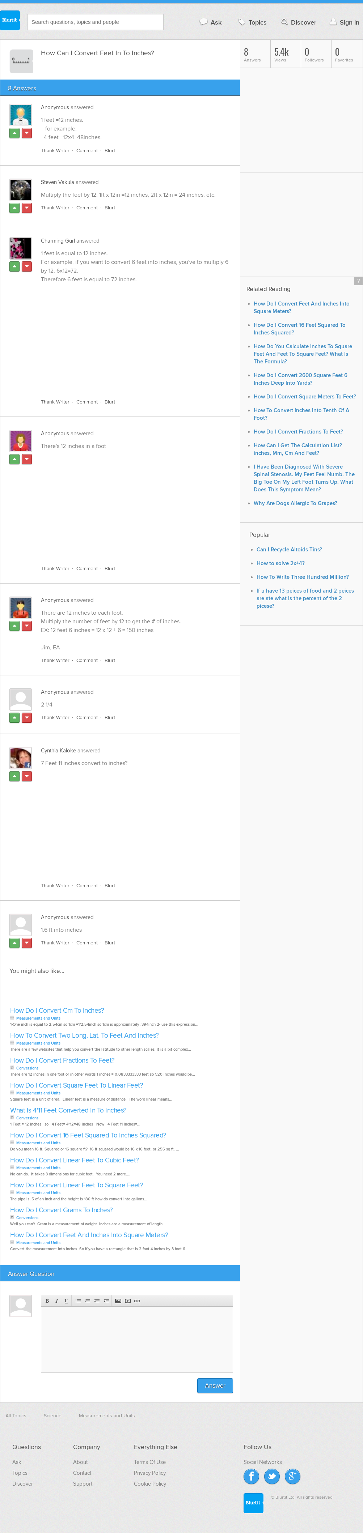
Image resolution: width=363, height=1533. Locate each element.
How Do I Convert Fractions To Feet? (62, 1060)
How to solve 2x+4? (281, 563)
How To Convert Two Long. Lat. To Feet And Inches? (84, 1036)
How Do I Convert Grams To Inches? (61, 1210)
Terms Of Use (150, 1462)
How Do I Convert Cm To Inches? (57, 1011)
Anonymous (55, 107)
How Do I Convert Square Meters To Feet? (305, 396)
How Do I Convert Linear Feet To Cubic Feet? (74, 1160)
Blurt (110, 151)
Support (82, 1484)
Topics (252, 22)
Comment (87, 151)
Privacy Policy (150, 1473)
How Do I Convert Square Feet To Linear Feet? (76, 1085)
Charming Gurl (58, 241)
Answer (215, 1385)
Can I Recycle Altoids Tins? (289, 549)
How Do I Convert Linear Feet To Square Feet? (76, 1185)
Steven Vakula (57, 182)
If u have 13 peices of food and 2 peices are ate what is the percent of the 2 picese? (305, 599)
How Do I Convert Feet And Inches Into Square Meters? (89, 1235)
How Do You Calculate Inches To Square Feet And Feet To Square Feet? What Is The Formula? (303, 354)
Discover (298, 22)
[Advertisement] (115, 336)
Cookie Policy (150, 1484)
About (80, 1462)
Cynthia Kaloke (58, 750)
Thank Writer (55, 151)
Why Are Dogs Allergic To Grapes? (295, 503)
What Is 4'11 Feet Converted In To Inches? (68, 1110)
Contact (82, 1473)
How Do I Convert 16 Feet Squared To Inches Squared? (88, 1135)
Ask (210, 22)
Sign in (343, 22)
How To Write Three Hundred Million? (303, 577)
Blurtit (10, 21)
